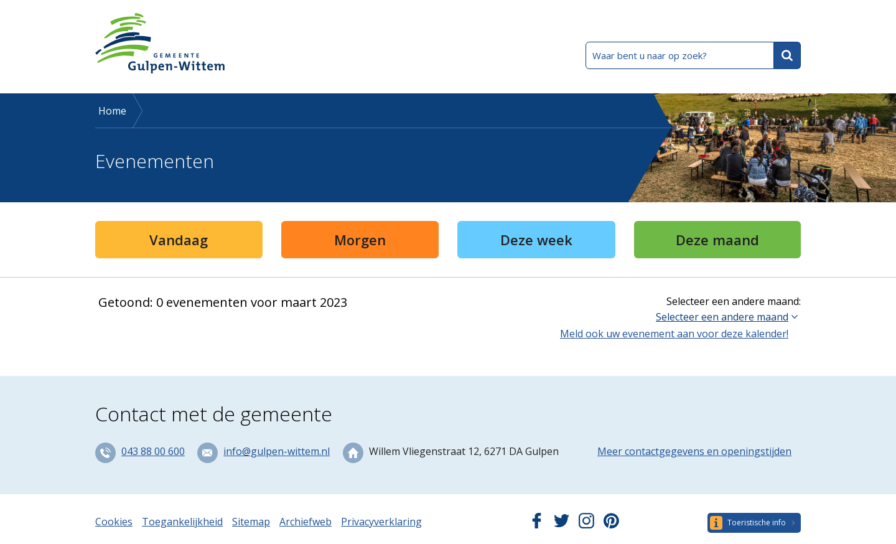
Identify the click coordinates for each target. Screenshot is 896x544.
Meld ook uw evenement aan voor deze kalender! (674, 334)
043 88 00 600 (153, 451)
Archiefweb (305, 521)
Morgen (360, 239)
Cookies (114, 521)
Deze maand (717, 239)
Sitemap (251, 521)
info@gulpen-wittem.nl (276, 451)
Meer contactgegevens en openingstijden (694, 451)
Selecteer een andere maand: (733, 301)
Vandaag (178, 239)
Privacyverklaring (381, 521)
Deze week (536, 239)
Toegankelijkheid (182, 521)
